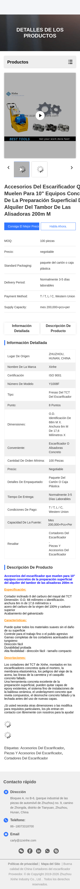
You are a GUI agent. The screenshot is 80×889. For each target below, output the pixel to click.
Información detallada (22, 328)
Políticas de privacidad (23, 864)
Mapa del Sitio (50, 864)
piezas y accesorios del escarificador (33, 753)
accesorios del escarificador (42, 748)
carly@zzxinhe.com (23, 840)
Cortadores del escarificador (26, 758)
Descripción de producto (58, 328)
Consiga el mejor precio (24, 226)
